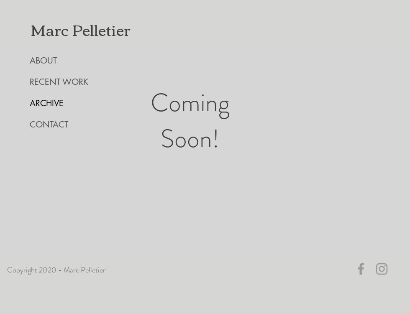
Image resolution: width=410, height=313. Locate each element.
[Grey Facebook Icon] (361, 269)
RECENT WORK (59, 81)
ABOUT (43, 60)
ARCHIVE (47, 103)
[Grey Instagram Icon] (382, 269)
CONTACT (49, 124)
